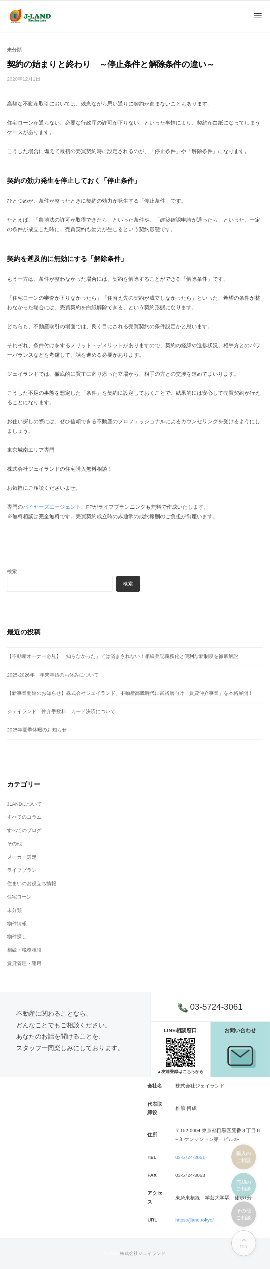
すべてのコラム (24, 817)
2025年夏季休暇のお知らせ (37, 729)
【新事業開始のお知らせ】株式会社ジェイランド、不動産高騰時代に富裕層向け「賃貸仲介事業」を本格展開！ (130, 693)
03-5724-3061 (210, 1007)
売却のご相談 (243, 1185)
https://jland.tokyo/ (194, 1220)
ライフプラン (22, 870)
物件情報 (17, 923)
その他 (14, 843)
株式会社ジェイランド (143, 1253)
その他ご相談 (243, 1214)
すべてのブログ (24, 830)
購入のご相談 (243, 1156)
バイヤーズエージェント (52, 507)
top (243, 1243)
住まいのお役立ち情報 (31, 883)
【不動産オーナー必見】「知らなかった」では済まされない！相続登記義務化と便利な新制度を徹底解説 (122, 656)
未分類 (14, 910)
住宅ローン (19, 897)
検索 (12, 571)
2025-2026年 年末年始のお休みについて (53, 675)
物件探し (17, 936)
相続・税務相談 (24, 950)
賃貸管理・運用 (24, 963)
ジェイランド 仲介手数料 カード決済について (61, 711)
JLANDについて (24, 804)
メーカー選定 (22, 857)
